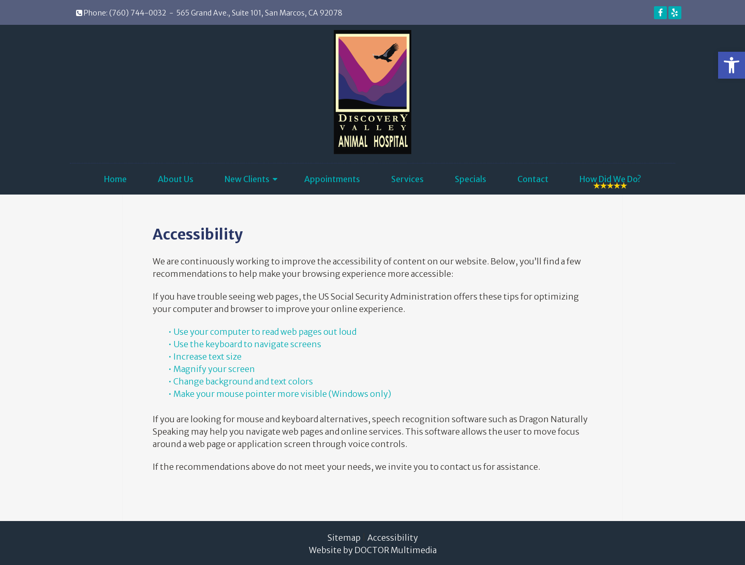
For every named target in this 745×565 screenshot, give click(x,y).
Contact (532, 179)
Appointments (332, 179)
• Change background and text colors (241, 381)
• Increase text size (205, 356)
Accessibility (392, 537)
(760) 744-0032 (137, 13)
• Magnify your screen (212, 369)
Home (115, 179)
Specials (470, 179)
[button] (731, 65)
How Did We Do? (610, 179)
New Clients (247, 179)
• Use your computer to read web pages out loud (263, 331)
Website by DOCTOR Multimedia (373, 550)
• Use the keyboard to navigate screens (245, 344)
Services (407, 179)
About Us (175, 179)
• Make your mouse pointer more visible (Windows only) (279, 394)
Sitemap (344, 537)
